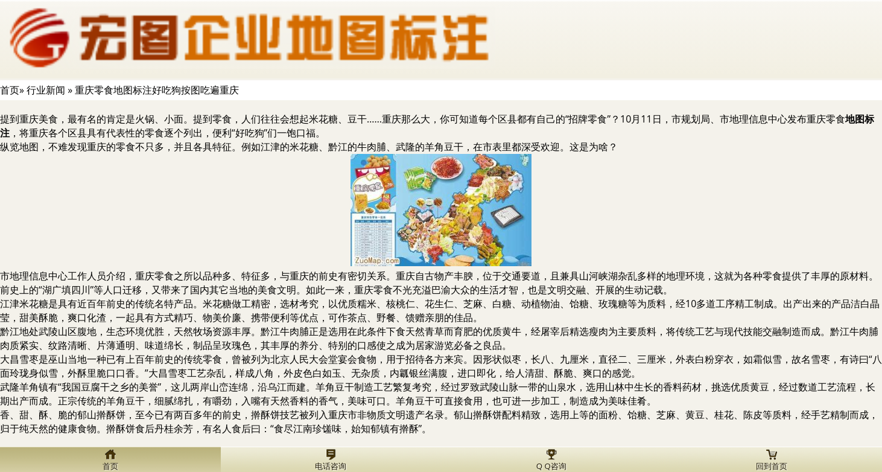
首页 (9, 90)
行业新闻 (46, 90)
